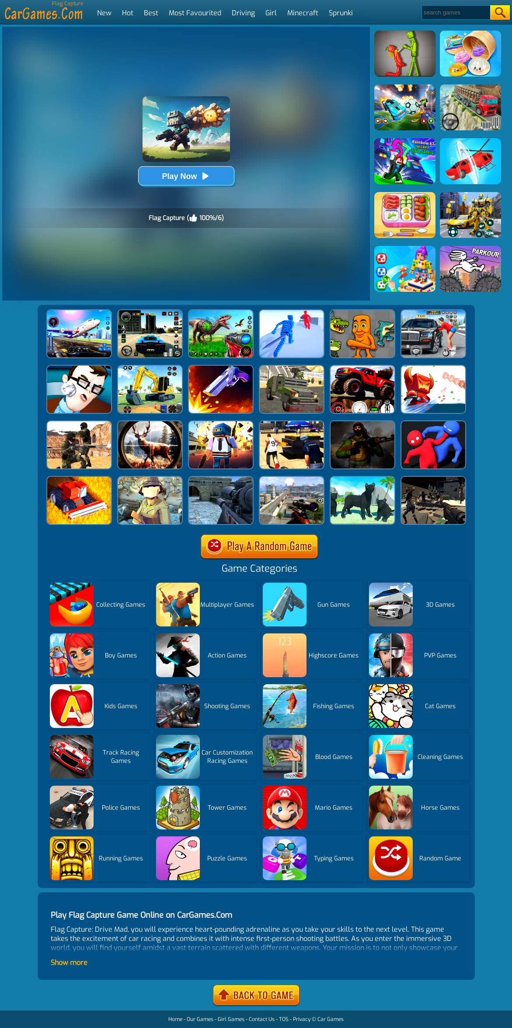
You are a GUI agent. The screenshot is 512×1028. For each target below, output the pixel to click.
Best (151, 12)
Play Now (186, 176)
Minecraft (302, 12)
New (104, 12)
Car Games (330, 1019)
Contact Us (262, 1019)
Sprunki (341, 12)
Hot (127, 12)
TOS (284, 1019)
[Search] (455, 12)
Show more (69, 962)
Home (175, 1019)
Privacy (301, 1019)
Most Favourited (195, 12)
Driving (243, 12)
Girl (271, 12)
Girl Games (231, 1019)
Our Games (200, 1019)
